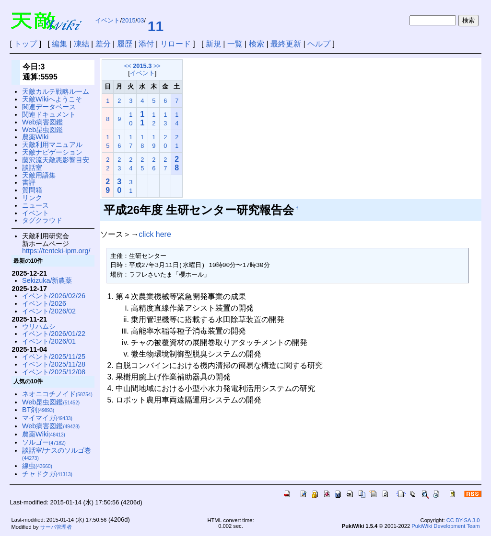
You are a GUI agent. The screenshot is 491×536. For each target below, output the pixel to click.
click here (155, 234)
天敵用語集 (39, 175)
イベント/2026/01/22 (53, 333)
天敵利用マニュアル (52, 144)
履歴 (124, 44)
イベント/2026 (44, 303)
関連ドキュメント (49, 114)
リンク (32, 197)
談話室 (32, 167)
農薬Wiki (35, 137)
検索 (256, 44)
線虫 (37, 465)
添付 (146, 44)
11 (156, 26)
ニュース (35, 205)
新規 (213, 44)
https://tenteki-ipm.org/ (56, 251)
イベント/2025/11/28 (53, 364)
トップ (25, 44)
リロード (175, 44)
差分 (103, 44)
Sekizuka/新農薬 (47, 280)
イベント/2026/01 (49, 341)
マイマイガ (47, 418)
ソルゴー (44, 442)
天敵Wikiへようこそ (52, 99)
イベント (107, 20)
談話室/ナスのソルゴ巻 (56, 454)
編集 (59, 44)
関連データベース (49, 107)
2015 (128, 20)
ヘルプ (318, 44)
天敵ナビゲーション (52, 152)
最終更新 (285, 44)
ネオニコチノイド (57, 394)
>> (157, 65)
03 (140, 20)
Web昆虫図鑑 (42, 130)
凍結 (81, 44)
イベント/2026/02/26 (53, 296)
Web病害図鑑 (42, 122)
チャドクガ (47, 474)
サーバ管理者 (56, 527)
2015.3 (142, 65)
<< (127, 65)
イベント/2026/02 (49, 311)
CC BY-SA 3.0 (463, 520)
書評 (28, 182)
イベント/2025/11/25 (53, 356)
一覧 (235, 44)
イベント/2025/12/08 (53, 372)
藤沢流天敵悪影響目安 (55, 160)
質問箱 (32, 190)
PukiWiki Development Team (445, 526)
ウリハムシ (39, 326)
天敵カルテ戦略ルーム (55, 91)
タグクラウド (42, 220)
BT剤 (38, 409)
